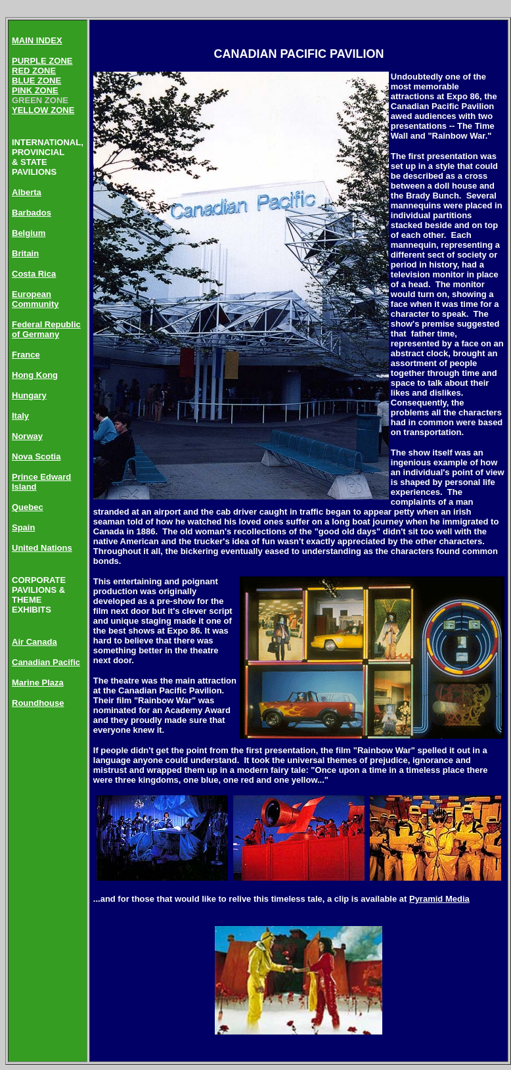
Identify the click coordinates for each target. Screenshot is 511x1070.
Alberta (26, 192)
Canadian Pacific (46, 662)
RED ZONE (34, 71)
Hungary (29, 395)
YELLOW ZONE (43, 110)
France (26, 355)
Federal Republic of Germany (46, 329)
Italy (20, 416)
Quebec (27, 507)
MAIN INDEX (37, 40)
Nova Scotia (36, 456)
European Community (35, 299)
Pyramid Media (439, 899)
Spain (23, 527)
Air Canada (34, 642)
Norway (27, 436)
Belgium (28, 233)
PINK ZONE (35, 90)
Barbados (31, 213)
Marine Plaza (38, 682)
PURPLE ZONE (42, 61)
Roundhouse (38, 703)
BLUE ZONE (36, 80)
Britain (25, 253)
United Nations (42, 548)
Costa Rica (34, 274)
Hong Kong (35, 375)
